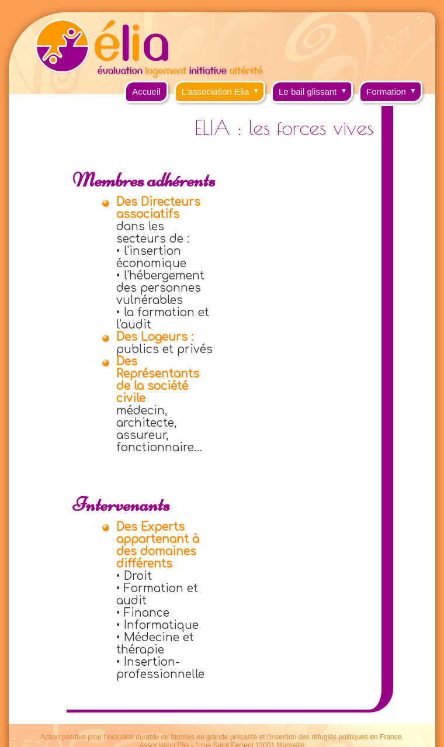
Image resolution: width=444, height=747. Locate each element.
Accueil (146, 91)
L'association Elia (223, 88)
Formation (394, 88)
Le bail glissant (316, 88)
